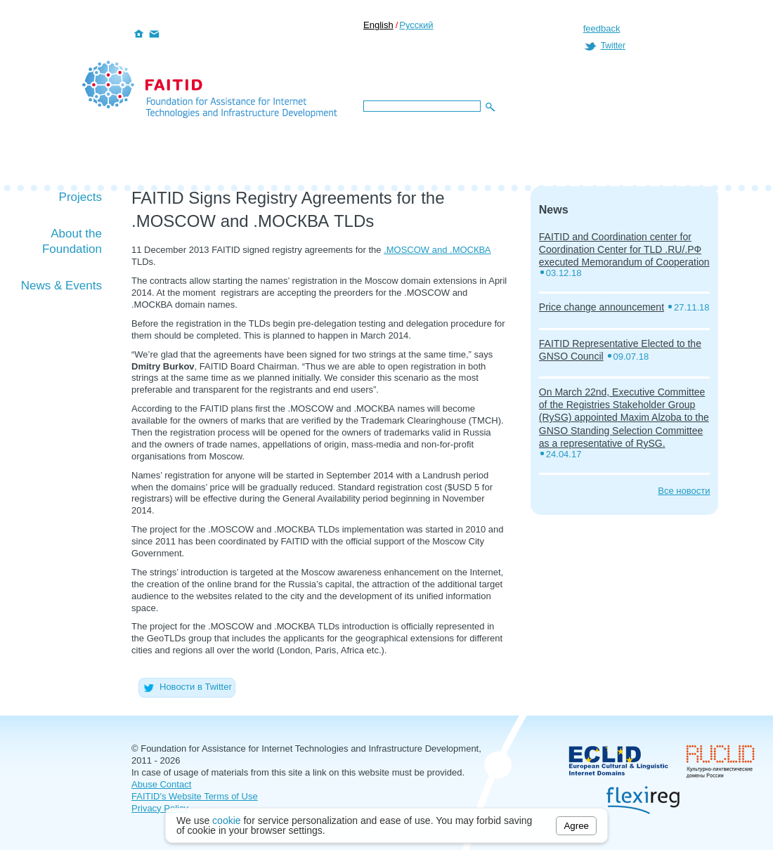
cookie (226, 820)
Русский (416, 25)
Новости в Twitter (187, 686)
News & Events (61, 285)
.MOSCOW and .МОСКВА (437, 249)
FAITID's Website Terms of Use (194, 796)
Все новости (684, 490)
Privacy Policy (159, 808)
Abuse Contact (161, 784)
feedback (602, 28)
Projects (80, 197)
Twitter (613, 46)
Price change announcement (601, 307)
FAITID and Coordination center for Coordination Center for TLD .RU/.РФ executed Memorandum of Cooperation (624, 249)
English (378, 25)
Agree (576, 825)
